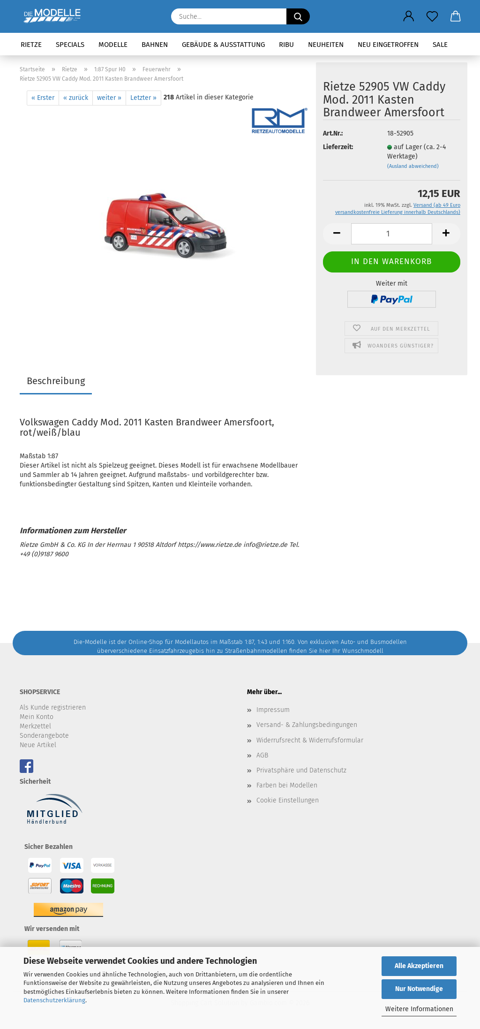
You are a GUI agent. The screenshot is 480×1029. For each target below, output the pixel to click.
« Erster (42, 98)
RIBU (286, 44)
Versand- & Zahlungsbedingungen (306, 725)
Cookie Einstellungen (287, 800)
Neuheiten (326, 44)
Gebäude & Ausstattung (223, 44)
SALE (440, 44)
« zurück (75, 98)
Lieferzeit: (338, 147)
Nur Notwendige (419, 989)
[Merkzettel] (432, 16)
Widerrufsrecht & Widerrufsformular (309, 740)
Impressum (273, 710)
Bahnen (155, 44)
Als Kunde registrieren (53, 707)
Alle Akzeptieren (419, 966)
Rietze (31, 44)
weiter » (109, 98)
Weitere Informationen (419, 1009)
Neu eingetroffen (388, 44)
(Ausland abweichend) (413, 166)
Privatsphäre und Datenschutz (301, 770)
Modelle (113, 44)
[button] (408, 16)
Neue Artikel (38, 745)
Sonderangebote (44, 736)
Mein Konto (36, 717)
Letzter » (143, 98)
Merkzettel (35, 726)
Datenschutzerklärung (54, 1000)
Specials (70, 44)
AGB (262, 755)
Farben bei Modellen (286, 785)
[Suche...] (298, 16)
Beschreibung (56, 380)
